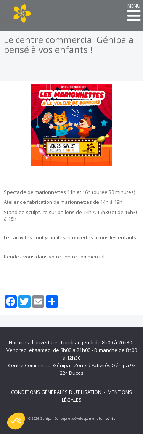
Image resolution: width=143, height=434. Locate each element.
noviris (109, 418)
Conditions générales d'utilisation (56, 392)
